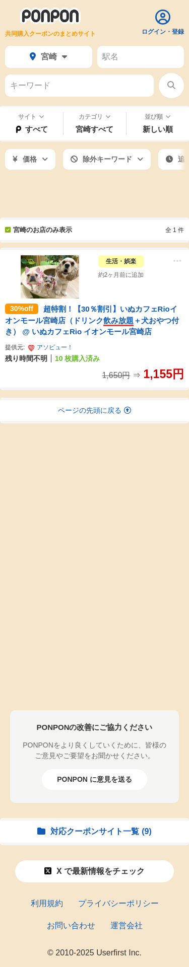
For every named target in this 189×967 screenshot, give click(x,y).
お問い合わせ (71, 925)
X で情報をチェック (94, 871)
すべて (31, 129)
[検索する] (171, 85)
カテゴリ (95, 116)
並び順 (158, 116)
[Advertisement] (94, 194)
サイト (31, 116)
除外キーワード (107, 159)
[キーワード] (79, 85)
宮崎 (48, 56)
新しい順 (158, 129)
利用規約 (47, 903)
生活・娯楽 (121, 261)
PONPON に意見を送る (94, 779)
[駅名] (141, 56)
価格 (30, 159)
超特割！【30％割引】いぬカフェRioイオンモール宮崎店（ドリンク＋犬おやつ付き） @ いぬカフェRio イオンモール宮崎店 (92, 320)
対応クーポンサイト (94, 831)
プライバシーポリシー (118, 903)
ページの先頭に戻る (94, 410)
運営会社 (126, 925)
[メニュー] (177, 261)
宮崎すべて (94, 129)
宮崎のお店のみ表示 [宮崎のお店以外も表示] (38, 230)
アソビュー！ (50, 347)
